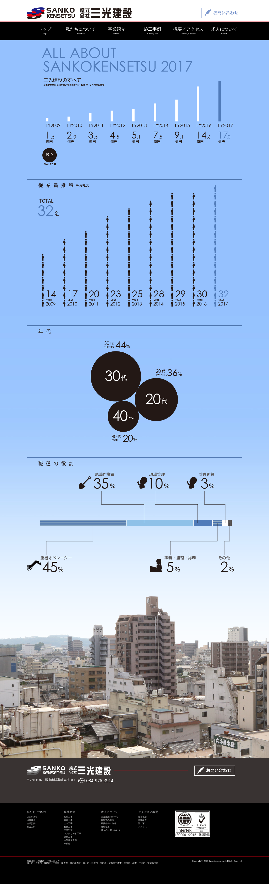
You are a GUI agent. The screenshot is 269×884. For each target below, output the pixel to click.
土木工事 (68, 823)
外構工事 (68, 837)
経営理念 (31, 820)
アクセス (142, 827)
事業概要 (142, 820)
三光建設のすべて (109, 817)
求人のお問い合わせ (110, 830)
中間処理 (68, 830)
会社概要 (142, 817)
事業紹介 (69, 812)
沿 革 (141, 823)
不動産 (67, 843)
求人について (109, 812)
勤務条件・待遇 (108, 823)
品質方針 (31, 827)
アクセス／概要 (148, 812)
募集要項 (105, 827)
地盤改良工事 (70, 840)
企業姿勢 (31, 823)
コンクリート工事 (72, 833)
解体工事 (68, 827)
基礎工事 (68, 820)
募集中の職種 (107, 820)
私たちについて (37, 812)
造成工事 (68, 817)
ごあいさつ (32, 817)
